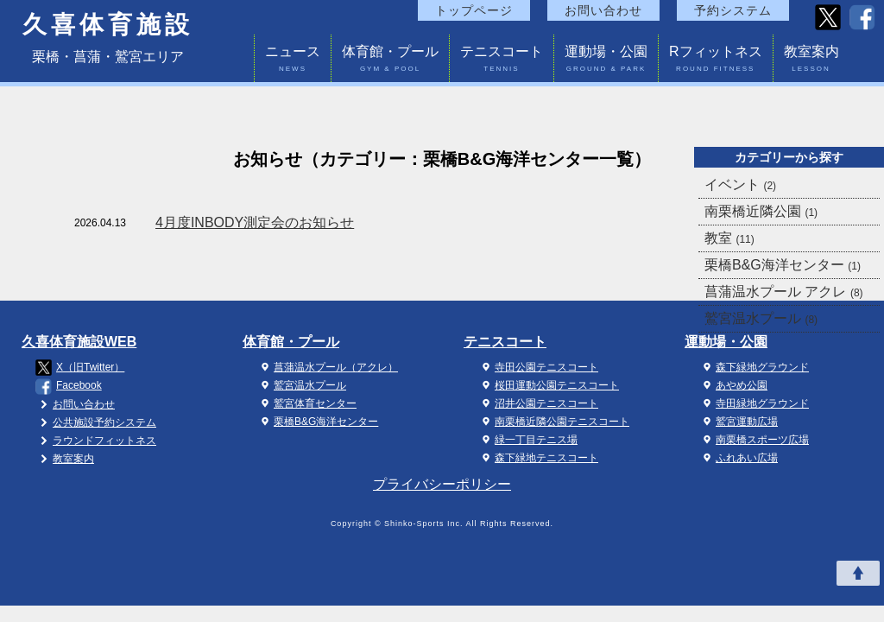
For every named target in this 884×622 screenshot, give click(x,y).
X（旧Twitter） (79, 367)
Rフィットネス (715, 61)
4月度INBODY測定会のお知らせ (254, 222)
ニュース (292, 61)
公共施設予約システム (95, 422)
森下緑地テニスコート (537, 458)
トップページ (474, 10)
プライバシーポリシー (442, 484)
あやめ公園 (732, 385)
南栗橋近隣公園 (761, 211)
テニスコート (501, 61)
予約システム (733, 10)
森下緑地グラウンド (753, 367)
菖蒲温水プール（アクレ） (327, 367)
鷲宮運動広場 (738, 422)
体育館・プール (390, 61)
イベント (740, 184)
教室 (729, 238)
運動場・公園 (606, 61)
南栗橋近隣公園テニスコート (553, 422)
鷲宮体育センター (306, 403)
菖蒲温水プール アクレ (783, 291)
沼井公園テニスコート (537, 403)
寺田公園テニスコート (537, 367)
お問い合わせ (603, 10)
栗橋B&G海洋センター (782, 264)
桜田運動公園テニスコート (548, 385)
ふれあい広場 (738, 458)
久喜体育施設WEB (79, 341)
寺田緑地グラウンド (753, 403)
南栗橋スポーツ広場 (753, 440)
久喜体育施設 (107, 25)
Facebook (68, 386)
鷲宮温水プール (761, 318)
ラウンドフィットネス (95, 441)
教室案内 (811, 61)
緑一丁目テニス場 (527, 440)
